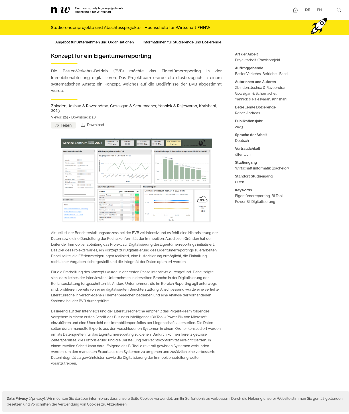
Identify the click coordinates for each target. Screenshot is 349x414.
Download (92, 125)
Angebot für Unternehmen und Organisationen (94, 42)
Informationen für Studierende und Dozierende (182, 42)
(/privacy (25, 398)
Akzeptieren (117, 404)
